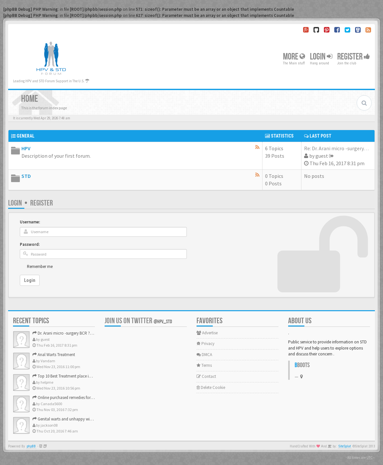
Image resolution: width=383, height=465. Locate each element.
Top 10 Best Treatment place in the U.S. (68, 376)
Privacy (205, 343)
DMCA (204, 354)
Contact (206, 376)
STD (26, 176)
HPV (26, 148)
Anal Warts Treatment (53, 354)
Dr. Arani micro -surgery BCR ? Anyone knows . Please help (85, 333)
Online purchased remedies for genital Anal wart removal (84, 397)
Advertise (207, 333)
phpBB (31, 446)
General (25, 136)
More (294, 56)
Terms (204, 365)
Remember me (40, 266)
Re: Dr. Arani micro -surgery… (336, 148)
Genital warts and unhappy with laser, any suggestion (81, 419)
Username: (30, 222)
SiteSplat (344, 446)
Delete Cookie (211, 387)
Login (321, 56)
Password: (30, 244)
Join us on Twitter (138, 321)
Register (353, 56)
